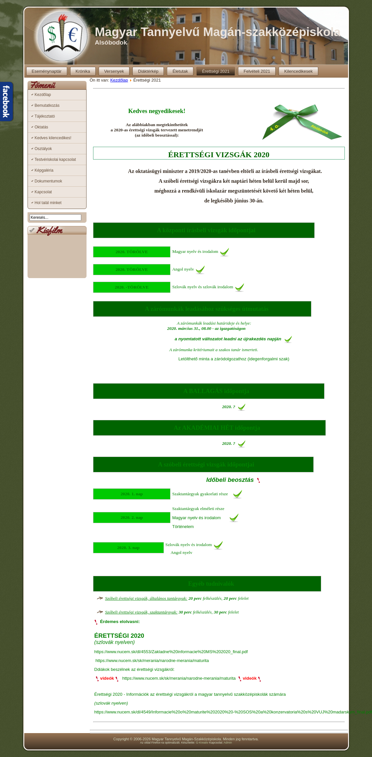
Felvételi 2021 (257, 71)
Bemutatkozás (47, 105)
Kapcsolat (43, 192)
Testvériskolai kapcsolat (55, 159)
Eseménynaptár (47, 71)
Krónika (83, 71)
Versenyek (114, 71)
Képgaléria (44, 170)
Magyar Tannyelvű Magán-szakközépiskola (218, 32)
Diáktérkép (148, 71)
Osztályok (43, 148)
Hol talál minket (48, 202)
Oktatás (41, 127)
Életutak (180, 71)
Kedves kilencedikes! (53, 138)
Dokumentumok (48, 181)
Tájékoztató (45, 116)
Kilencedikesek (298, 71)
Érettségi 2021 (215, 71)
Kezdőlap (43, 94)
